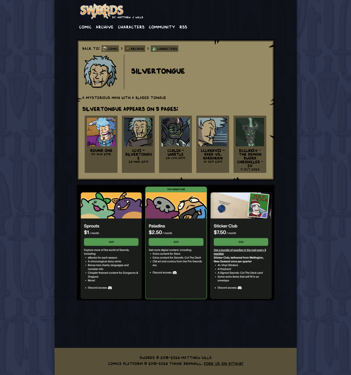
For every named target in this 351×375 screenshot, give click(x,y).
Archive (104, 26)
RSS (183, 26)
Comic (85, 26)
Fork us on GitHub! (223, 363)
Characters (131, 26)
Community (162, 26)
